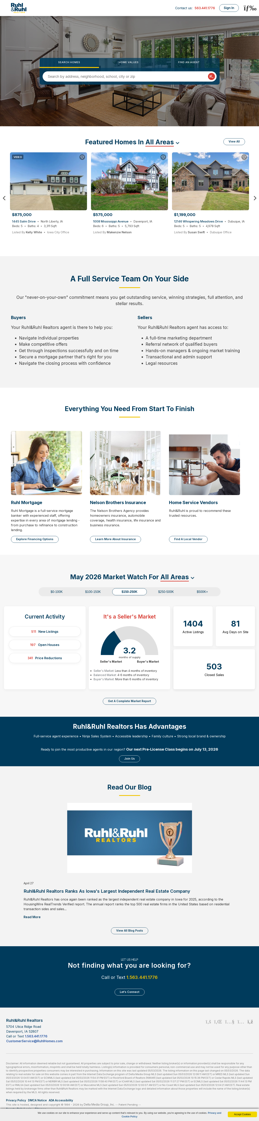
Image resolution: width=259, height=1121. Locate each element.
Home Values (129, 62)
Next (255, 198)
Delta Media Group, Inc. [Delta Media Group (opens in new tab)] (99, 1104)
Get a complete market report (129, 701)
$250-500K (166, 591)
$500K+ (202, 591)
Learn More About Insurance (115, 539)
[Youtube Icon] (229, 1030)
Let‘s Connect (129, 992)
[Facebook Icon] (208, 1030)
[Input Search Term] (128, 76)
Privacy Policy (16, 1100)
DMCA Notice (37, 1100)
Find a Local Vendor (188, 539)
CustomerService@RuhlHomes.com (34, 1041)
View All (234, 141)
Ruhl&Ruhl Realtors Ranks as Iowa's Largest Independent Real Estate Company (107, 891)
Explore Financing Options (34, 539)
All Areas (159, 142)
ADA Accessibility (61, 1100)
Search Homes (69, 62)
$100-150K (93, 591)
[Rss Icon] (250, 1030)
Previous (4, 198)
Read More (32, 917)
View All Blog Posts (129, 930)
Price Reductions (45, 658)
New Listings (44, 632)
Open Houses (44, 645)
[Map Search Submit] (211, 76)
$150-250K (129, 591)
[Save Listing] (82, 157)
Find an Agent (189, 62)
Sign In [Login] (229, 8)
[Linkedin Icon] (218, 1030)
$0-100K (57, 591)
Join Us (129, 758)
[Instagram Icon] (241, 1030)
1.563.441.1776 (142, 977)
